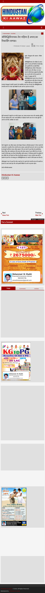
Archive (36, 288)
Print (37, 46)
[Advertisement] (22, 195)
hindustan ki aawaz (14, 591)
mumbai (13, 33)
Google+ (7, 178)
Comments (22, 288)
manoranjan (6, 33)
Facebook (3, 178)
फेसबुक (8, 288)
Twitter (5, 178)
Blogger (34, 219)
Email (41, 46)
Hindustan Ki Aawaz (20, 46)
